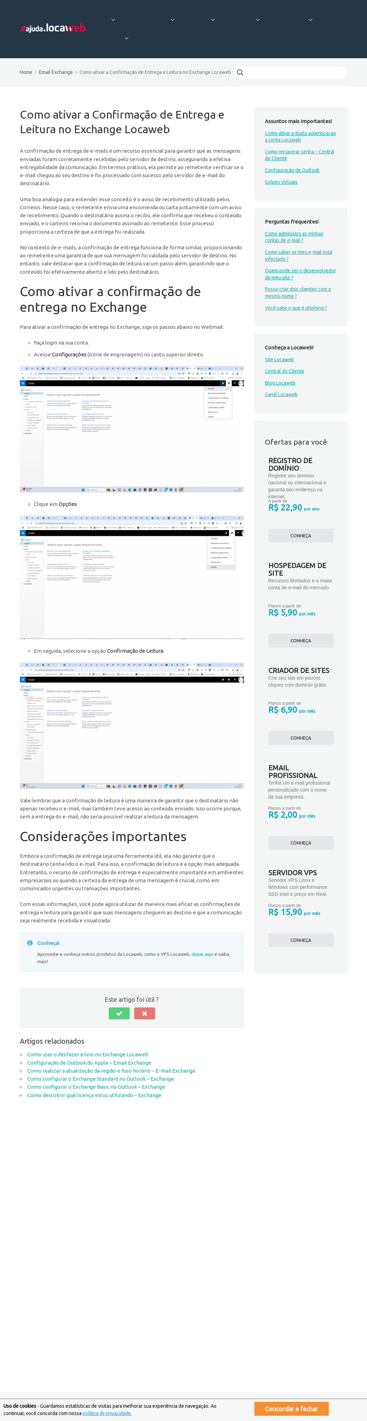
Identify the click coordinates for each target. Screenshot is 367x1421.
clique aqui (202, 929)
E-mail (118, 17)
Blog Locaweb (280, 358)
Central (241, 17)
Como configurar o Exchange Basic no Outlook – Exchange (96, 1062)
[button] (119, 989)
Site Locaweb (279, 335)
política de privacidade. (107, 1413)
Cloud (205, 17)
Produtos (327, 17)
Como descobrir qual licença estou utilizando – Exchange (94, 1070)
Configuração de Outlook (292, 146)
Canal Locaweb (281, 370)
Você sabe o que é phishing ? (296, 283)
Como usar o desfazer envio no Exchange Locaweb (87, 1030)
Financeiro (283, 17)
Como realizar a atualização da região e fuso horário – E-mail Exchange (111, 1046)
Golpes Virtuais (281, 157)
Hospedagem (162, 17)
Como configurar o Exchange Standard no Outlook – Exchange (100, 1054)
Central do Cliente (284, 346)
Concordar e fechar (291, 1408)
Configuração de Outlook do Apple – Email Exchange (89, 1038)
